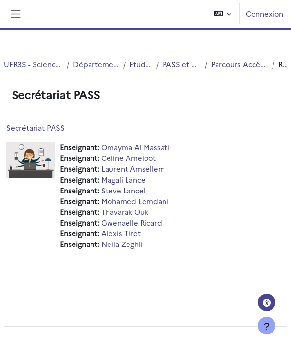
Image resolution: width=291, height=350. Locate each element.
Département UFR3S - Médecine (96, 64)
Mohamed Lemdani (134, 201)
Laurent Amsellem (133, 168)
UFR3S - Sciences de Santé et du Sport (33, 64)
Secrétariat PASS (35, 127)
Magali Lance (123, 180)
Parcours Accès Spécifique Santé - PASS (239, 64)
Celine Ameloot (128, 158)
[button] (222, 14)
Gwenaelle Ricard (131, 222)
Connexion (264, 13)
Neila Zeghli (122, 244)
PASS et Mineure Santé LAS (181, 64)
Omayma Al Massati (135, 147)
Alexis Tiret (121, 233)
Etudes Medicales (141, 64)
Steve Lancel (123, 190)
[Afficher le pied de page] (266, 325)
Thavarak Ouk (124, 212)
